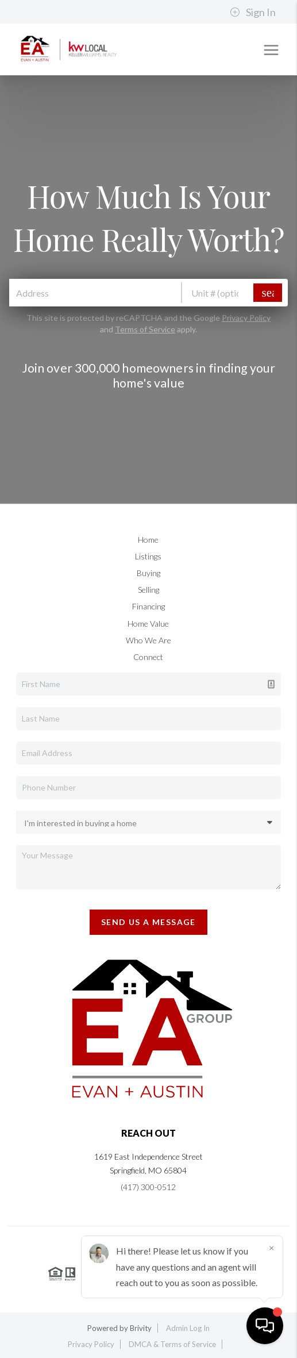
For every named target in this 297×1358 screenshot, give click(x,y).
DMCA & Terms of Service (172, 1344)
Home (148, 539)
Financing (148, 606)
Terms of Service (145, 329)
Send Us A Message (148, 922)
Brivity (141, 1328)
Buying (148, 573)
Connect (148, 657)
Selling (148, 589)
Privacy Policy (246, 318)
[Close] (271, 1247)
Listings (148, 556)
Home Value (148, 623)
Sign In (253, 12)
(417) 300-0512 (148, 1187)
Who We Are (148, 640)
